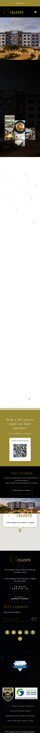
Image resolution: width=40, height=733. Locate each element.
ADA (32, 716)
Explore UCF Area (18, 706)
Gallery (27, 711)
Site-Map (16, 720)
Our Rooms (29, 706)
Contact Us (24, 720)
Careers (9, 720)
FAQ (31, 720)
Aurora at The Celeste (17, 711)
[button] (35, 12)
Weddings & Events (12, 716)
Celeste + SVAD (24, 716)
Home (9, 706)
